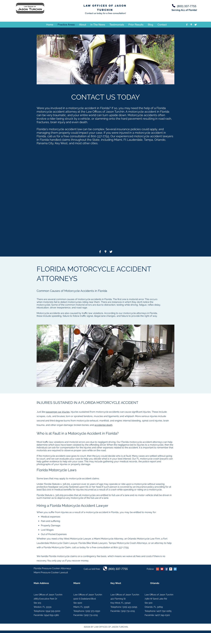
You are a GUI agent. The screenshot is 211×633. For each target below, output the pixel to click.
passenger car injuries (58, 411)
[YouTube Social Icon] (161, 569)
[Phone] (174, 6)
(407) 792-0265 (163, 611)
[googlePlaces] (191, 24)
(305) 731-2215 (91, 615)
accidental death (103, 425)
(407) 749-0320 (162, 615)
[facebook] (186, 24)
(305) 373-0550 (92, 611)
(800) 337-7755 (118, 568)
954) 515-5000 (53, 611)
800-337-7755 (100, 136)
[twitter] (195, 24)
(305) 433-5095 (129, 607)
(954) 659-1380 (51, 615)
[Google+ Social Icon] (157, 569)
